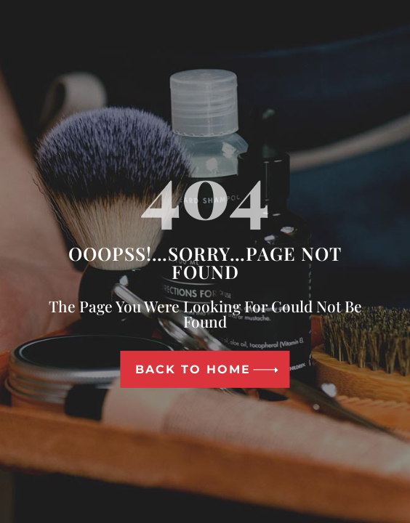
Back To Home (193, 369)
